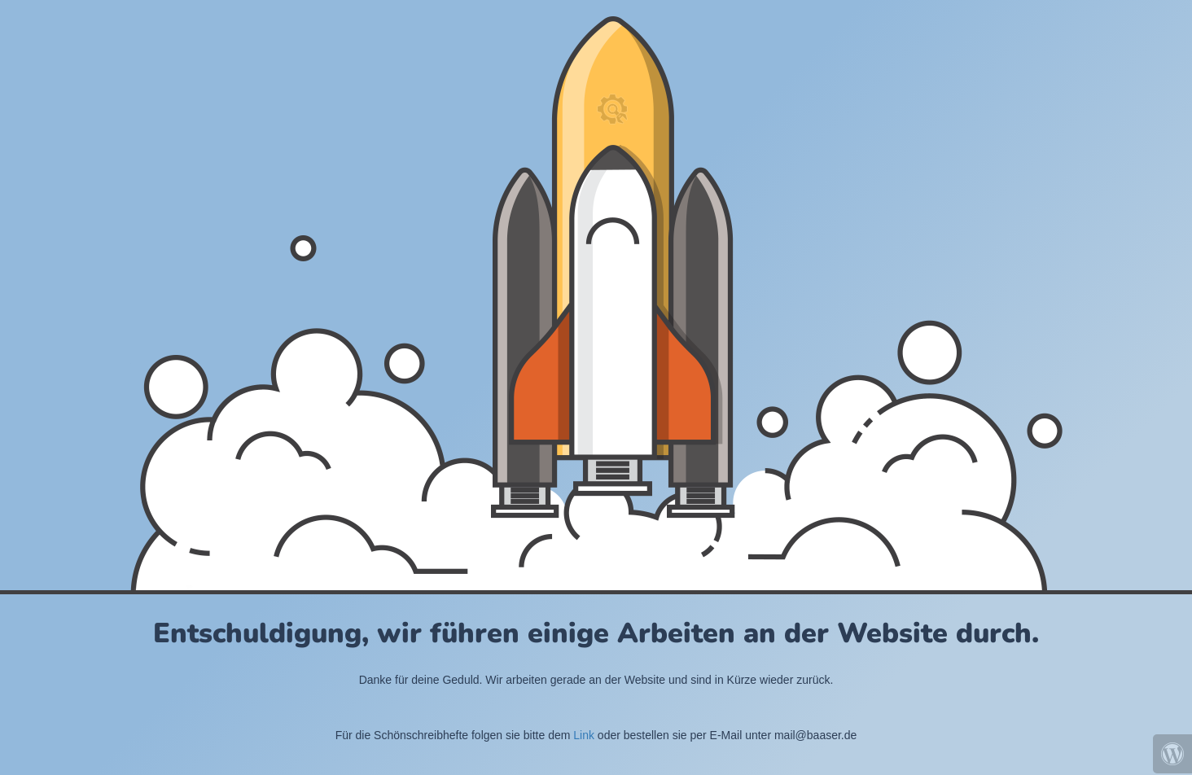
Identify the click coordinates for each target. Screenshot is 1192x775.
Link (583, 735)
